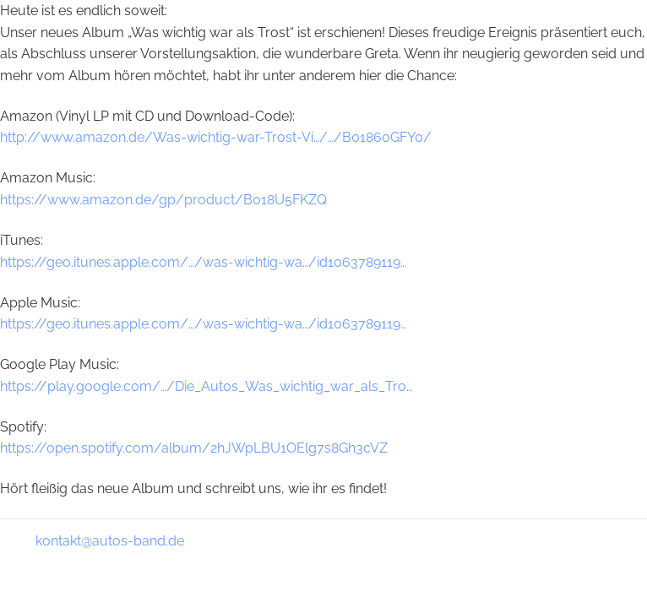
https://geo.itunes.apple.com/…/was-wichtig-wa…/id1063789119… (203, 262)
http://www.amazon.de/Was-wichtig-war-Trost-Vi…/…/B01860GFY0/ (216, 137)
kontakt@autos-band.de (109, 541)
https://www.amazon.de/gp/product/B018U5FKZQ (163, 200)
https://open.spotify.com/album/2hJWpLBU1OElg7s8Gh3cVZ (194, 448)
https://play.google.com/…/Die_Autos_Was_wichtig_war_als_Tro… (206, 386)
